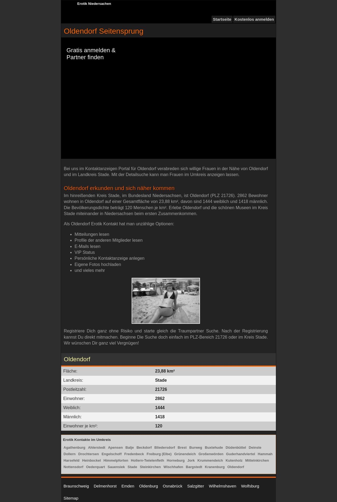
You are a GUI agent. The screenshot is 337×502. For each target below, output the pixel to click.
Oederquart (95, 467)
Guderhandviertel (240, 454)
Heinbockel (91, 460)
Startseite (222, 19)
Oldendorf (235, 467)
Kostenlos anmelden (254, 19)
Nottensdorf (73, 467)
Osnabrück (172, 486)
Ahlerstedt (96, 447)
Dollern (70, 454)
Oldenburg (148, 486)
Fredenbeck (134, 454)
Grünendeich (185, 454)
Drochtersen (88, 454)
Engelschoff (111, 454)
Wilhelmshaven (222, 486)
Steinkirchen (150, 467)
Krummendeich (210, 460)
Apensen (115, 447)
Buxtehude (214, 447)
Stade (132, 467)
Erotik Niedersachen (94, 4)
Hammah (265, 454)
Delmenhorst (105, 486)
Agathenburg (74, 447)
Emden (127, 486)
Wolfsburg (250, 486)
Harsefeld (71, 460)
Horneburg (176, 460)
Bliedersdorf (165, 447)
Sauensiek (116, 467)
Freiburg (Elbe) (159, 454)
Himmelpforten (116, 460)
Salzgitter (195, 486)
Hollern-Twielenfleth (147, 460)
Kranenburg (215, 467)
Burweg (195, 447)
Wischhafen (173, 467)
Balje (129, 447)
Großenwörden (210, 454)
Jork (191, 460)
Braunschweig (76, 486)
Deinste (255, 447)
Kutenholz (234, 460)
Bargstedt (194, 467)
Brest (182, 447)
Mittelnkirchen (257, 460)
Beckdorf (144, 447)
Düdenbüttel (236, 447)
